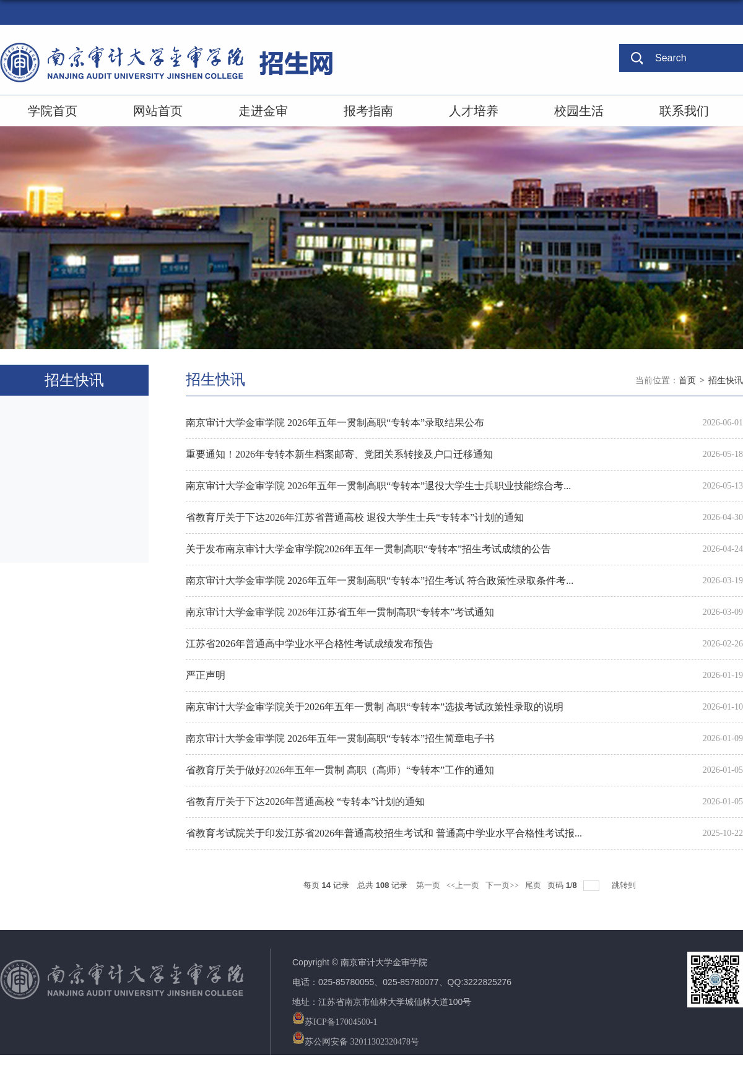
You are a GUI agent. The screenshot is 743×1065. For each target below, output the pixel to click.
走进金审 (263, 111)
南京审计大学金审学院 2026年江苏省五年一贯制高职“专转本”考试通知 (340, 612)
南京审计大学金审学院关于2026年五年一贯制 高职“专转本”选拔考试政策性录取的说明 (374, 707)
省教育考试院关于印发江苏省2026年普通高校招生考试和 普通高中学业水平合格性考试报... (384, 833)
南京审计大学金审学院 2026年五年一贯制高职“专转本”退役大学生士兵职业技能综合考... (378, 485)
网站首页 (158, 111)
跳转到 (625, 885)
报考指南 (368, 111)
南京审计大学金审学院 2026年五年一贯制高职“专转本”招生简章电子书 (340, 738)
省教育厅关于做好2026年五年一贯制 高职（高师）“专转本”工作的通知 (340, 770)
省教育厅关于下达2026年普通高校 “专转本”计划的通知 (305, 801)
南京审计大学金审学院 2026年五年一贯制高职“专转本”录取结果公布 (335, 422)
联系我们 (684, 111)
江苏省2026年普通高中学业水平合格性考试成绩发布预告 (309, 643)
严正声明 (205, 675)
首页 (687, 380)
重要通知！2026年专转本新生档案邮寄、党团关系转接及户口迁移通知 (339, 454)
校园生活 (579, 111)
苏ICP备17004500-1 (334, 1022)
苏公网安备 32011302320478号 (355, 1041)
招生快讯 (725, 380)
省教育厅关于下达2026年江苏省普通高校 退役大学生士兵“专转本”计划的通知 (355, 517)
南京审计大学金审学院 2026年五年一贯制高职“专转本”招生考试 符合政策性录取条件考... (379, 580)
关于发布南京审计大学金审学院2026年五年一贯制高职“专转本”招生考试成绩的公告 (368, 549)
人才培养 (473, 111)
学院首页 (52, 111)
